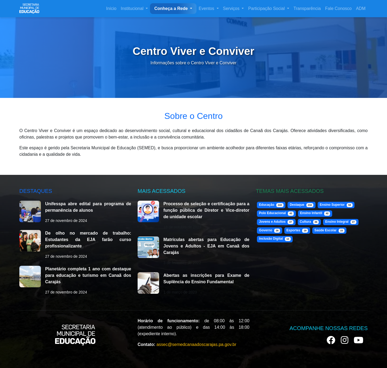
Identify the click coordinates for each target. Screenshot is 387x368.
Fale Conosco (338, 8)
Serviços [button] (232, 8)
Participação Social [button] (267, 8)
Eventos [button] (207, 8)
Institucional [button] (133, 8)
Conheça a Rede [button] (171, 8)
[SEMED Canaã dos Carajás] (29, 8)
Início (111, 8)
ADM (361, 8)
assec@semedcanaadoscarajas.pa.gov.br (196, 344)
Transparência (307, 8)
